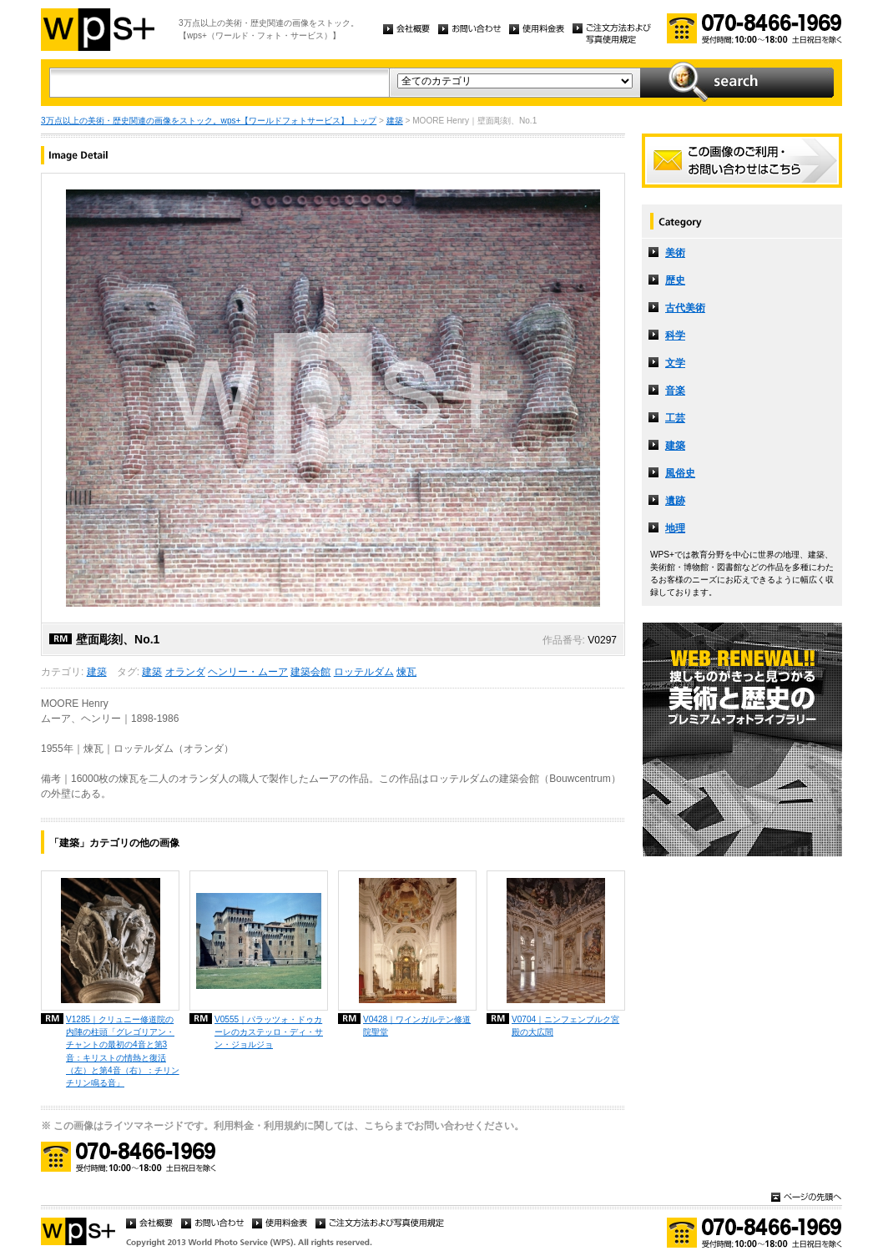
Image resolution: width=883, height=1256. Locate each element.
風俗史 (680, 473)
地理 (675, 528)
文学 (675, 363)
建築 (394, 120)
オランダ (185, 672)
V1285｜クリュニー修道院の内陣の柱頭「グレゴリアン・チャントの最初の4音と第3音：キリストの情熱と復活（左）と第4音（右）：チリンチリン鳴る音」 (122, 1051)
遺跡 (675, 501)
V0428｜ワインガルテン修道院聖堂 (417, 1026)
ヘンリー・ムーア (248, 672)
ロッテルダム (364, 672)
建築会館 (310, 672)
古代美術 (685, 308)
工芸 (675, 418)
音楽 (675, 390)
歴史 (675, 280)
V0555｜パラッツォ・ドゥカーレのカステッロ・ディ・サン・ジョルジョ (268, 1032)
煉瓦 (406, 672)
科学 (675, 335)
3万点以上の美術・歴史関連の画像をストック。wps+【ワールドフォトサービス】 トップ (208, 120)
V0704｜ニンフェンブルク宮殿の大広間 (565, 1026)
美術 (675, 253)
